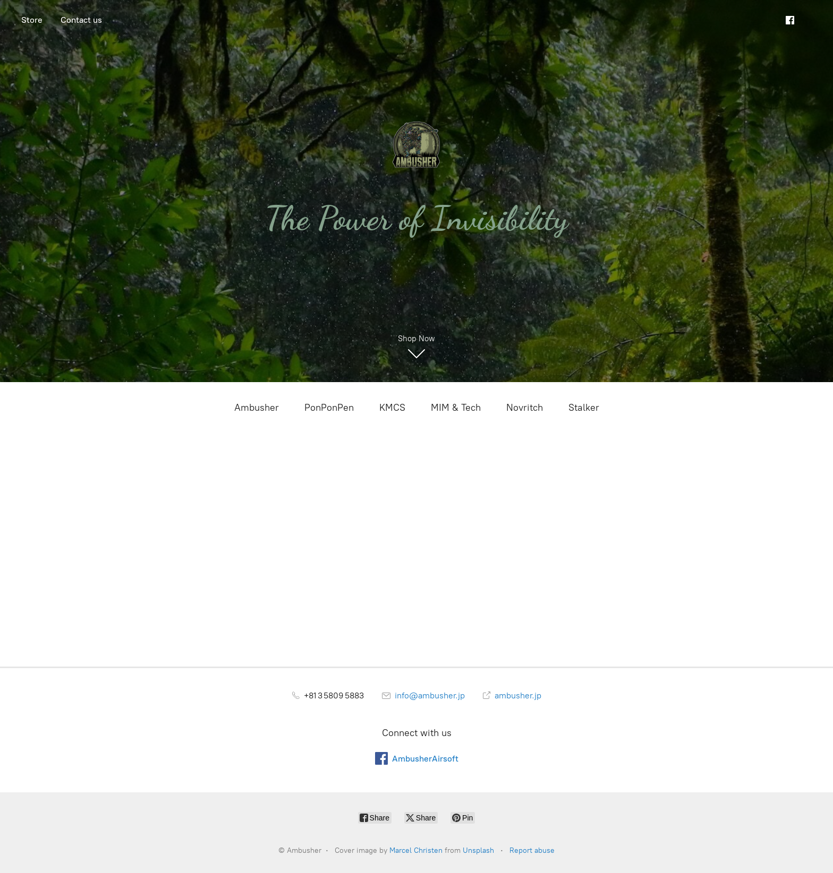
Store (31, 20)
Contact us (81, 20)
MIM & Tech (456, 407)
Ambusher (256, 407)
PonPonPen (329, 407)
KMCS (392, 407)
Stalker (583, 407)
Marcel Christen (416, 850)
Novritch (524, 407)
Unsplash (478, 850)
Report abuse (532, 850)
